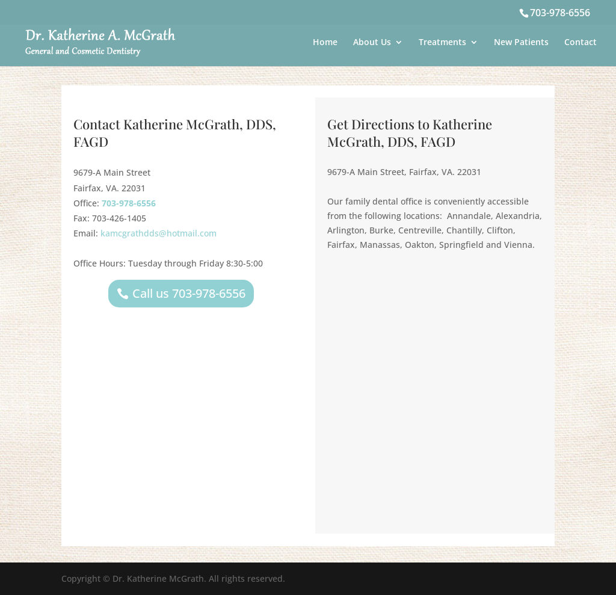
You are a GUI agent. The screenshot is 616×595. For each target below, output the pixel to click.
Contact (580, 43)
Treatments (442, 43)
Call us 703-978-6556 (188, 293)
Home (325, 43)
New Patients (521, 43)
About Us (372, 43)
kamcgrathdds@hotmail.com (158, 233)
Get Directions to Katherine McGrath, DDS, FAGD (409, 132)
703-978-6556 (560, 12)
